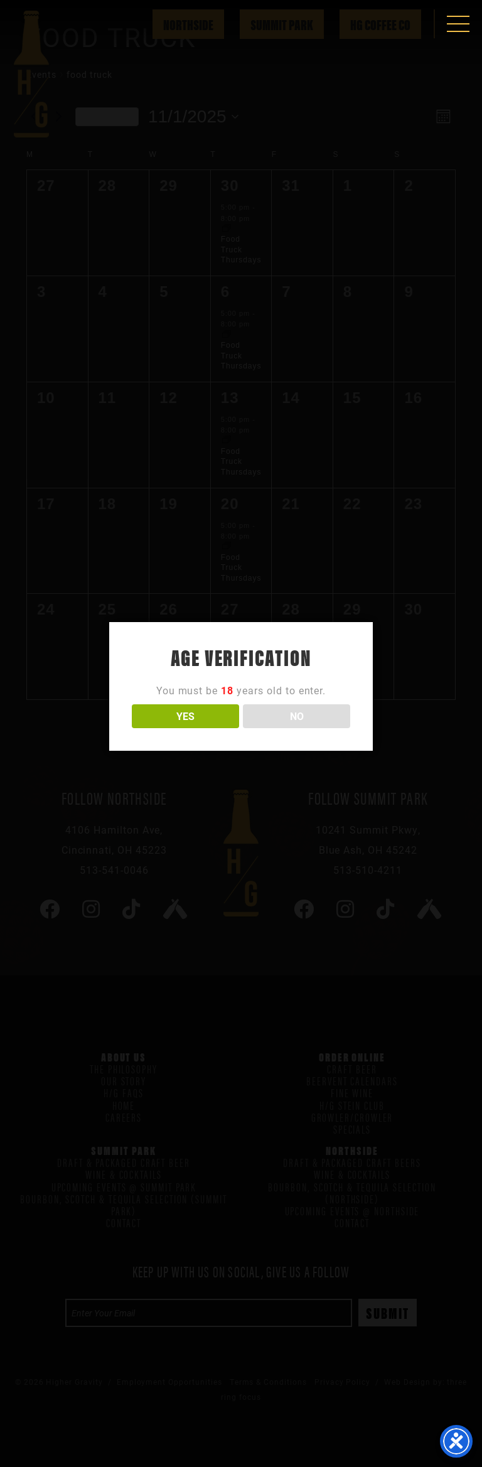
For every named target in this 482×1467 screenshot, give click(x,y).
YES (185, 716)
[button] (458, 24)
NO (297, 716)
